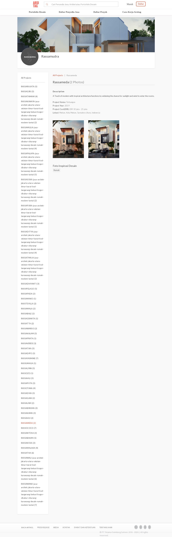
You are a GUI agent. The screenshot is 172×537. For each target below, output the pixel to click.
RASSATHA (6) (27, 453)
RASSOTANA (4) (28, 388)
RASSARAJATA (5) (29, 86)
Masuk (130, 4)
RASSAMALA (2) (28, 308)
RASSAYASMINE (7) (29, 358)
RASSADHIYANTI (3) (30, 284)
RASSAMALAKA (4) (29, 448)
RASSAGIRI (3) (27, 91)
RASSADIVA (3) (28, 393)
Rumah (56, 170)
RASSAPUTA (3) (28, 383)
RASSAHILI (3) (27, 378)
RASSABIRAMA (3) (29, 408)
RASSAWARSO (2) (29, 328)
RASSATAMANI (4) (29, 96)
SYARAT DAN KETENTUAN (85, 527)
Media (56, 527)
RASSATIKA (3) (27, 348)
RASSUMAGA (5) (28, 363)
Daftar (141, 4)
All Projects (26, 78)
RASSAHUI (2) (27, 418)
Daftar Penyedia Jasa (69, 12)
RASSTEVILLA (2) (28, 303)
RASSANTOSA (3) (29, 433)
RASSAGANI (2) (28, 398)
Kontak (66, 527)
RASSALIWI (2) (27, 403)
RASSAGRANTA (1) (29, 318)
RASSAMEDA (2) (28, 423)
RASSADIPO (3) (28, 353)
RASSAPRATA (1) (28, 338)
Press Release (43, 527)
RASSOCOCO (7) (28, 428)
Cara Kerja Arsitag (131, 12)
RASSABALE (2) (28, 313)
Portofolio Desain (37, 12)
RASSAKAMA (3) (28, 413)
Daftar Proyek (100, 12)
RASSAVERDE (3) (28, 343)
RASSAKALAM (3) (29, 333)
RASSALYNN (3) (28, 368)
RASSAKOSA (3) (28, 443)
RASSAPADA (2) (28, 293)
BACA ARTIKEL (27, 527)
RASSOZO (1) (27, 373)
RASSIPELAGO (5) (29, 289)
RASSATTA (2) (27, 323)
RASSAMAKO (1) (28, 298)
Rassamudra (50, 56)
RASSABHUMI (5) (29, 438)
